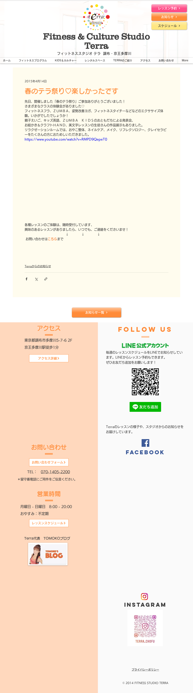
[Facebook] (145, 443)
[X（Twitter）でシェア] (36, 279)
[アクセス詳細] (49, 358)
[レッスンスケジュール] (49, 523)
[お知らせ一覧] (96, 312)
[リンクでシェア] (46, 279)
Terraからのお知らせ (38, 266)
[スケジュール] (169, 26)
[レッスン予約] (169, 8)
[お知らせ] (169, 17)
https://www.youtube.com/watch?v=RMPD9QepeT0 (66, 139)
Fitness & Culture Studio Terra (96, 41)
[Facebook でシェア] (26, 279)
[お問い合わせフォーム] (49, 462)
